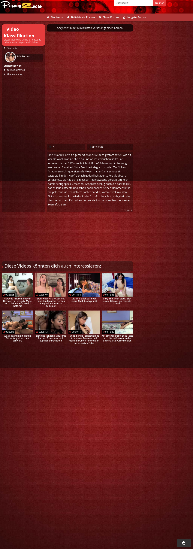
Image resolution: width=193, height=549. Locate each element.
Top (184, 544)
